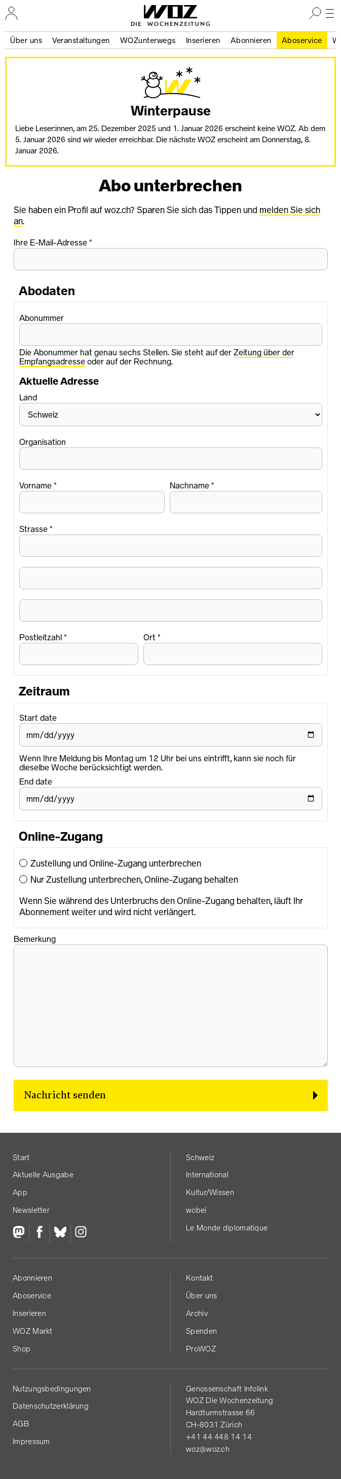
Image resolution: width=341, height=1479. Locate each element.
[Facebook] (39, 1233)
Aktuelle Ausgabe (43, 1174)
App (20, 1192)
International (207, 1174)
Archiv (197, 1313)
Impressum (31, 1441)
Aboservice (302, 40)
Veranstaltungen (81, 40)
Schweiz (200, 1157)
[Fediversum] (21, 1233)
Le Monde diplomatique (227, 1227)
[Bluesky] (60, 1233)
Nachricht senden (65, 1095)
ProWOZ (201, 1348)
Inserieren (203, 40)
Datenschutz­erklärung (51, 1406)
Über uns (26, 40)
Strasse (33, 528)
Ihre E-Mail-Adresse (50, 242)
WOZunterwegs (148, 40)
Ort (149, 637)
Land (28, 397)
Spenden (201, 1331)
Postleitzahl (40, 637)
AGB (21, 1423)
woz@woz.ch (208, 1449)
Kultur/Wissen (210, 1192)
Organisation (42, 441)
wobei (196, 1210)
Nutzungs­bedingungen (52, 1388)
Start (21, 1157)
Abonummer (41, 317)
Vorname (35, 485)
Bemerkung (35, 938)
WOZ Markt (33, 1331)
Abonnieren (251, 40)
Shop (21, 1348)
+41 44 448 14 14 (219, 1436)
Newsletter (31, 1210)
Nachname (189, 485)
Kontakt (199, 1277)
